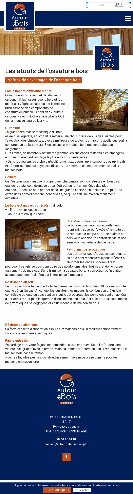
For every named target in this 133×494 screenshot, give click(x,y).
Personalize (82, 490)
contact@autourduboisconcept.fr (66, 444)
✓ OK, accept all (57, 490)
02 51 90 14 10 (66, 439)
